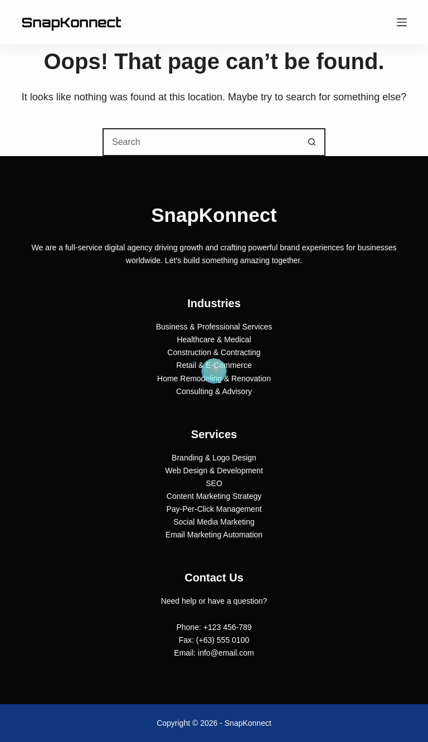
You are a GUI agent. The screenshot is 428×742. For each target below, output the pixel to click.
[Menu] (402, 22)
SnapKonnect (71, 22)
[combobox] (201, 142)
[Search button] (311, 142)
